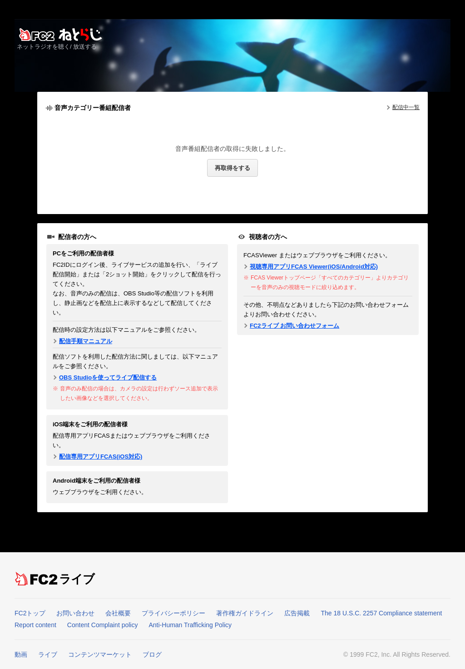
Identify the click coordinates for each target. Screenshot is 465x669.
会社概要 (118, 613)
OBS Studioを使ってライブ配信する (108, 377)
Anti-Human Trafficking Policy (190, 625)
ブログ (152, 654)
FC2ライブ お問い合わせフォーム (294, 326)
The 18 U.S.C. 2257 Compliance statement (381, 613)
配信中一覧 (406, 107)
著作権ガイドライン (244, 613)
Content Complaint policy (102, 625)
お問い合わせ (75, 613)
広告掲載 (297, 613)
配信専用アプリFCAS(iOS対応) (100, 456)
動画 (21, 654)
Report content (35, 625)
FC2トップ (30, 613)
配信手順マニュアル (85, 341)
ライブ (77, 579)
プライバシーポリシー (173, 613)
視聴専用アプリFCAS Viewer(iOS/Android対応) (314, 267)
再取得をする (232, 168)
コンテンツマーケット (100, 654)
